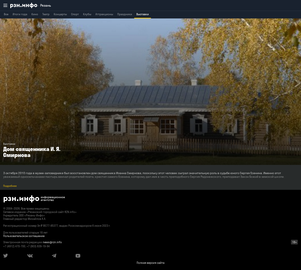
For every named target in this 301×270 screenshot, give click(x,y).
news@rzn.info (52, 242)
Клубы (87, 14)
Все (6, 14)
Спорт (75, 14)
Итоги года (20, 14)
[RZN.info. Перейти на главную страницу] (30, 5)
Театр (45, 14)
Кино (34, 14)
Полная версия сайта (150, 262)
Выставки (142, 14)
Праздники (124, 14)
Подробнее (10, 185)
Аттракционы (104, 14)
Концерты (60, 14)
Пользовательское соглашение (24, 236)
